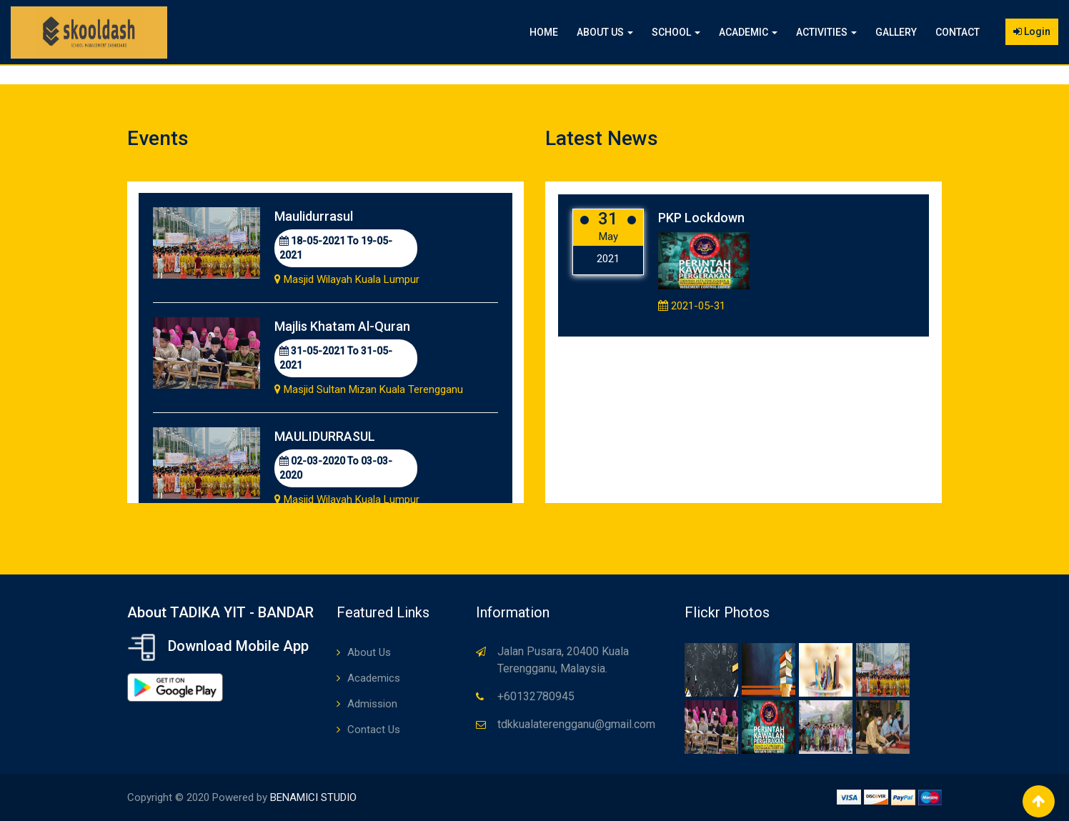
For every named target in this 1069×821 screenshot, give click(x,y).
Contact (957, 32)
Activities (826, 32)
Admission (372, 703)
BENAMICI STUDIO (313, 797)
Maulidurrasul (313, 216)
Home (543, 32)
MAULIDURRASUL (324, 436)
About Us (605, 32)
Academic (748, 32)
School (676, 32)
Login (1031, 31)
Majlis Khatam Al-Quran (342, 326)
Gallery (896, 32)
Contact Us (373, 729)
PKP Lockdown (701, 217)
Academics (373, 678)
